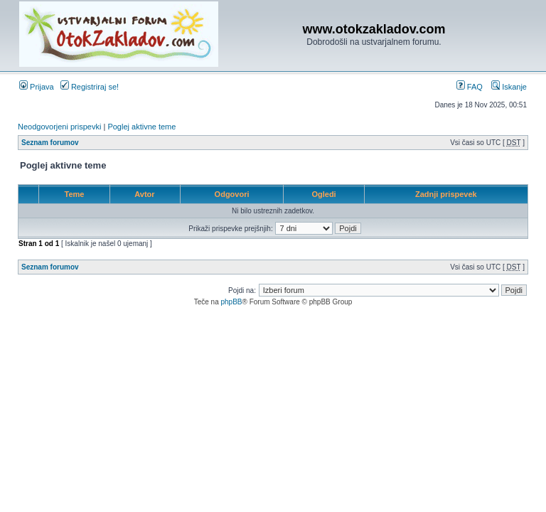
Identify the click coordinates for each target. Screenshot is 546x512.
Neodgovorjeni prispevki (59, 126)
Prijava (36, 86)
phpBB (231, 302)
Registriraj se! (89, 86)
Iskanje (509, 86)
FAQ (469, 86)
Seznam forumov (50, 142)
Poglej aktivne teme (141, 126)
